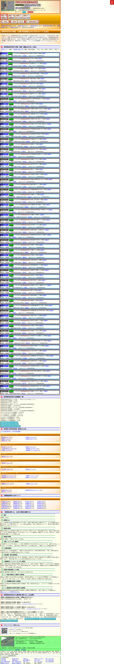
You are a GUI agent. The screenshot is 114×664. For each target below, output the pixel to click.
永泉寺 (5, 58)
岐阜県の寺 (40, 508)
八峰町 (31, 475)
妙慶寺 (6, 356)
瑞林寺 (6, 169)
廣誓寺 (6, 104)
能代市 (30, 469)
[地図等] (44, 53)
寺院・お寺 (25, 661)
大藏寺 (6, 280)
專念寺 (6, 235)
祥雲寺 (6, 154)
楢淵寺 (6, 336)
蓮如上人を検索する (16, 663)
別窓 (17, 422)
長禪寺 (6, 315)
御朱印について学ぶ (38, 658)
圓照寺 (5, 68)
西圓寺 (6, 205)
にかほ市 (6, 469)
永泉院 (5, 53)
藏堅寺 (6, 255)
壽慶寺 (6, 129)
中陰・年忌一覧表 (49, 658)
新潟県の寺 (16, 506)
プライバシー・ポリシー (7, 649)
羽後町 (5, 439)
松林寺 (6, 144)
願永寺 (5, 78)
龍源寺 (6, 376)
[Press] (10, 53)
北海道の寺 (4, 501)
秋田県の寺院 (13, 27)
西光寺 (6, 210)
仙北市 (6, 456)
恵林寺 (5, 89)
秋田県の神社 (33, 25)
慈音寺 (6, 124)
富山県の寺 (28, 506)
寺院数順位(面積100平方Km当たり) (9, 426)
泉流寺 (6, 245)
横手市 (5, 491)
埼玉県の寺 (16, 505)
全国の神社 (21, 25)
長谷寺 (6, 320)
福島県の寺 (16, 503)
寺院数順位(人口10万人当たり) (8, 424)
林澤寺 (6, 386)
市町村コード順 (10, 431)
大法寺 (6, 290)
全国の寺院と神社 (6, 25)
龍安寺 (6, 366)
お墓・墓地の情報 (49, 661)
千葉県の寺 (28, 505)
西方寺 (6, 220)
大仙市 (6, 463)
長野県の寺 (28, 508)
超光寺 (6, 300)
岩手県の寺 (28, 501)
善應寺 (6, 250)
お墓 (10, 522)
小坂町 (6, 450)
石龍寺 (6, 230)
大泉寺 (6, 275)
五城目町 (32, 450)
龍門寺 (6, 381)
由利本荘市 (33, 490)
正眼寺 (6, 174)
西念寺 (6, 215)
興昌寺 (5, 84)
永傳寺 (5, 63)
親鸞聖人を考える (5, 663)
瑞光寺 (6, 164)
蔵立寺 (6, 265)
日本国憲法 (3, 658)
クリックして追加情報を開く (8, 655)
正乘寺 (6, 184)
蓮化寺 (6, 391)
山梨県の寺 (16, 508)
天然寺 (6, 325)
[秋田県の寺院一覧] (18, 49)
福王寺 (6, 341)
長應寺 (6, 305)
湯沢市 (5, 490)
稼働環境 (17, 649)
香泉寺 (6, 114)
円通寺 (5, 73)
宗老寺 (6, 134)
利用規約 (23, 649)
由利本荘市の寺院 (26, 27)
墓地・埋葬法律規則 (5, 661)
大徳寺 (6, 285)
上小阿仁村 (8, 448)
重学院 (6, 139)
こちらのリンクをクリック (29, 603)
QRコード (14, 629)
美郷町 (6, 483)
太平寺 (6, 270)
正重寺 (6, 179)
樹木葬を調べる (15, 658)
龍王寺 (6, 371)
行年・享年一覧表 (38, 661)
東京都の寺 (40, 505)
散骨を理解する (26, 660)
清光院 (6, 199)
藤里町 (31, 477)
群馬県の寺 (4, 505)
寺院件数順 (18, 431)
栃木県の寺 (40, 503)
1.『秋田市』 (5, 21)
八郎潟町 (8, 475)
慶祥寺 (5, 94)
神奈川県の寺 (4, 506)
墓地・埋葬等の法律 (16, 661)
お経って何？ (37, 660)
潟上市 (6, 447)
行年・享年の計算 (49, 660)
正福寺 (6, 194)
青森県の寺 (16, 501)
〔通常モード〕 (4, 49)
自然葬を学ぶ (15, 660)
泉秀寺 (6, 240)
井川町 (30, 437)
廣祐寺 (6, 109)
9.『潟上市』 (21, 21)
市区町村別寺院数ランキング (7, 422)
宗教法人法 (25, 658)
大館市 (30, 439)
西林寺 (6, 225)
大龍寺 (6, 295)
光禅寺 (6, 99)
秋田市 (5, 437)
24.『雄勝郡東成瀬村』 (32, 21)
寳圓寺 (6, 346)
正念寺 (6, 189)
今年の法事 (3, 660)
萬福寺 (6, 351)
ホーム (24, 12)
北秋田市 (31, 448)
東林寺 (6, 330)
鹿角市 (30, 447)
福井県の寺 (4, 508)
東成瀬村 (8, 477)
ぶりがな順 (3, 431)
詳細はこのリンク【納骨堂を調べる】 (10, 592)
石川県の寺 (40, 506)
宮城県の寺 (40, 501)
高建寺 (6, 119)
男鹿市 (5, 440)
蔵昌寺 (6, 260)
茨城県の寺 (28, 503)
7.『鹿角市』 (14, 21)
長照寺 (6, 310)
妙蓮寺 (6, 361)
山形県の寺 (4, 503)
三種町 (31, 483)
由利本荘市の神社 (47, 25)
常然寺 (6, 159)
